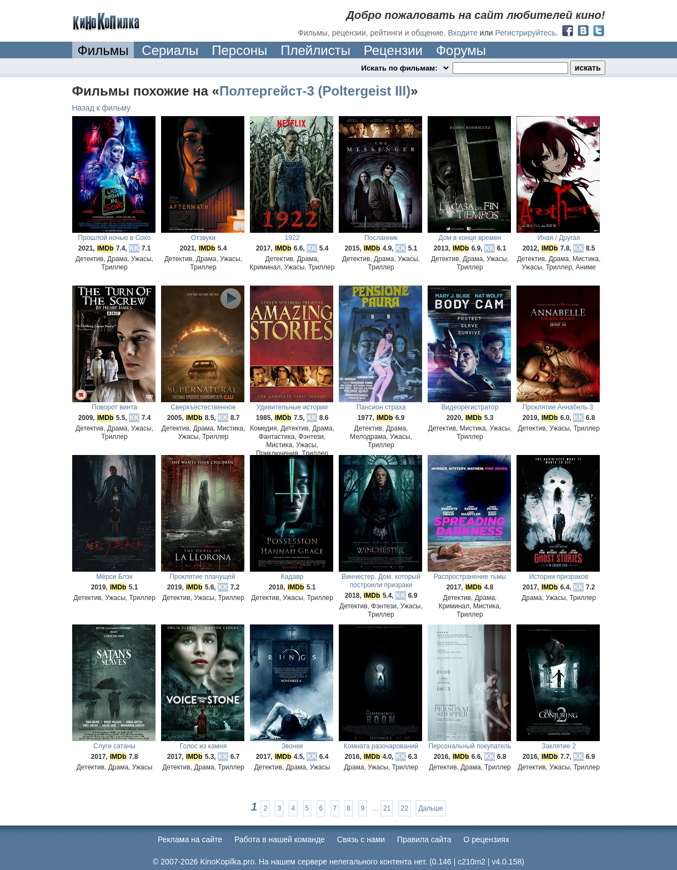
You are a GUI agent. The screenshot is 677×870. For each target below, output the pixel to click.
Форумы (461, 50)
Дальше (430, 808)
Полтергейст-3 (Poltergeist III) (314, 90)
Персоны (239, 50)
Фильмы (103, 50)
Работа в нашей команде (279, 839)
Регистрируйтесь (525, 32)
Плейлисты (315, 50)
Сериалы (170, 50)
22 (404, 808)
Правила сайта (424, 839)
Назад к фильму (101, 107)
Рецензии (393, 50)
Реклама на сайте (190, 839)
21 (386, 808)
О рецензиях (486, 839)
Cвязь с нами (361, 839)
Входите (463, 32)
